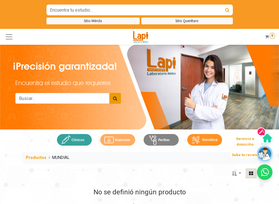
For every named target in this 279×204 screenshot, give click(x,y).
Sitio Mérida (93, 20)
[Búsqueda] (227, 10)
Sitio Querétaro (187, 20)
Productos (36, 157)
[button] (9, 36)
